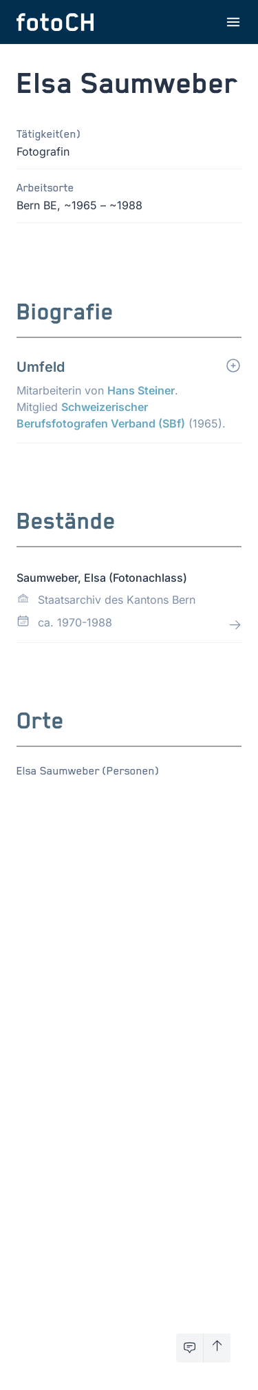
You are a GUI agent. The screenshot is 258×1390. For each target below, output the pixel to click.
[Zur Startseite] (55, 22)
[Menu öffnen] (233, 22)
